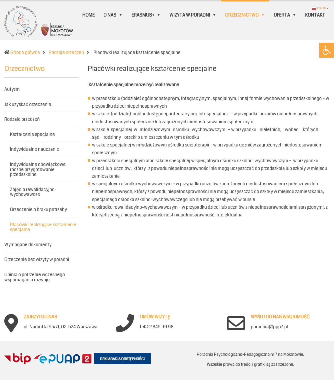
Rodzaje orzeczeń (22, 119)
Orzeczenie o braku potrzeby (38, 209)
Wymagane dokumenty (27, 244)
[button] (326, 50)
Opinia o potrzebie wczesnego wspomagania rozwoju (34, 277)
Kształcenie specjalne (32, 134)
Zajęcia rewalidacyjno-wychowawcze (33, 192)
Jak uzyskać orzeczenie (27, 104)
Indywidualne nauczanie (34, 149)
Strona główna (25, 52)
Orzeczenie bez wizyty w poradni (36, 259)
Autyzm (12, 90)
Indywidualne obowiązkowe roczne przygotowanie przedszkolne (38, 169)
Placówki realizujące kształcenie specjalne (43, 227)
